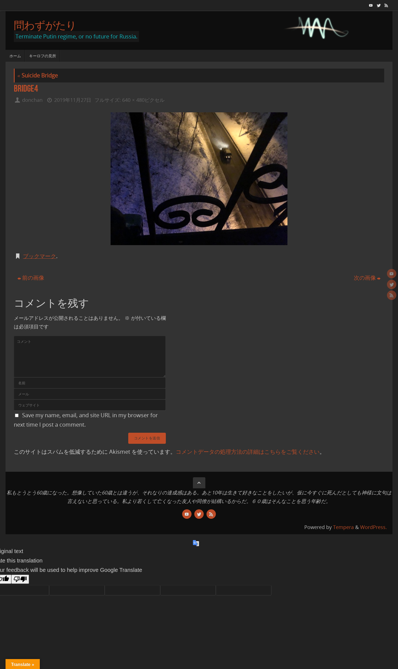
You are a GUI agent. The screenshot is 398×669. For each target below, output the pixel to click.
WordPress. (373, 527)
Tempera (343, 527)
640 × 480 (133, 100)
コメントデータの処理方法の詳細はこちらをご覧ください (248, 451)
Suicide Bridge (37, 75)
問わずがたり (45, 25)
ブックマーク (39, 256)
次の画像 (367, 277)
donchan (32, 100)
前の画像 (30, 277)
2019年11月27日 (72, 100)
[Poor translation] (20, 579)
